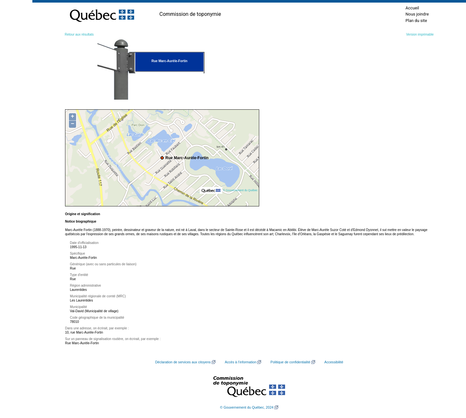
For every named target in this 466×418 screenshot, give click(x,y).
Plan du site (416, 20)
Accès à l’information (241, 362)
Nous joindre (417, 14)
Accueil (412, 8)
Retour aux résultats (79, 34)
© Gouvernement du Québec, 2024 (246, 407)
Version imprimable (420, 34)
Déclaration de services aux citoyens (183, 362)
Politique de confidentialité (290, 362)
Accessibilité (333, 362)
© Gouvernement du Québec (240, 190)
